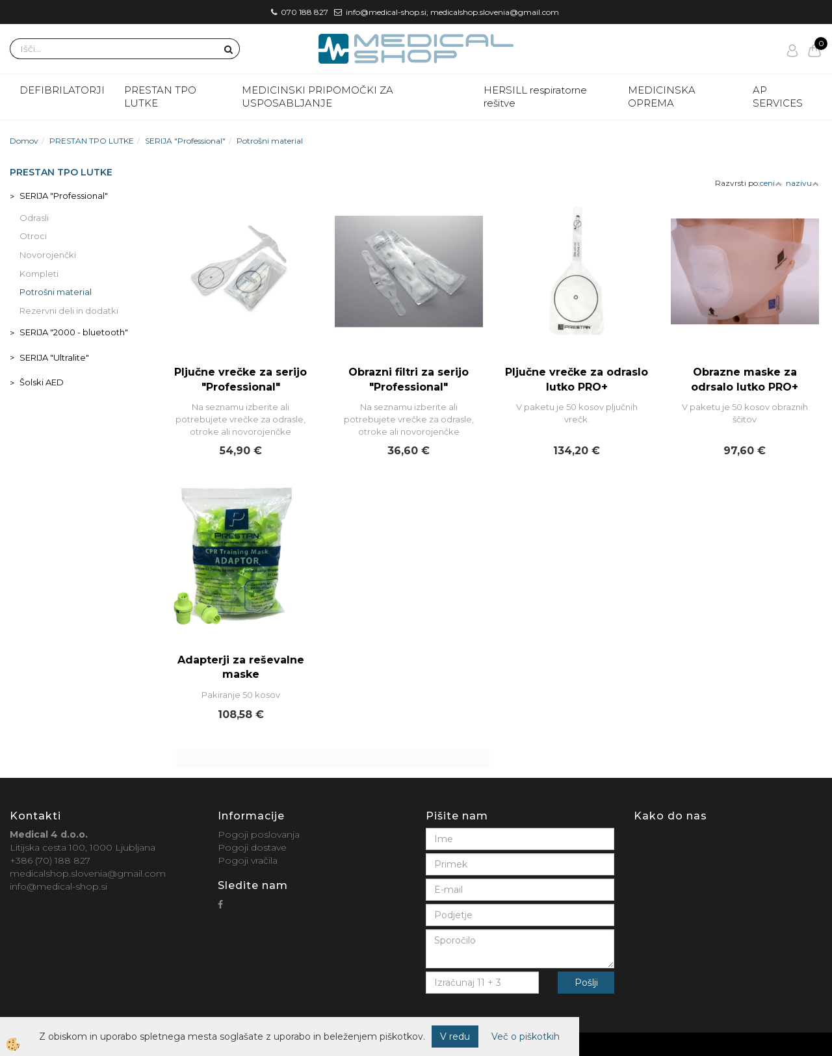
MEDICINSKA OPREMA (662, 96)
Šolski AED (42, 382)
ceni (771, 183)
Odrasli (34, 217)
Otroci (33, 236)
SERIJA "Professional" (185, 141)
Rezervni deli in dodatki (69, 310)
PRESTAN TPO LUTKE (160, 96)
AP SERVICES (778, 96)
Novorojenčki (48, 255)
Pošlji (586, 982)
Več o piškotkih (525, 1036)
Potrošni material (270, 141)
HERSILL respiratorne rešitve (535, 96)
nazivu (802, 183)
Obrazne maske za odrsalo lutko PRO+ (744, 379)
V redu (455, 1036)
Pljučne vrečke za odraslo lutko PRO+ (576, 379)
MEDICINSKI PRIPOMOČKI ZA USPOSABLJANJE (317, 96)
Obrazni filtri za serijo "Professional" (408, 379)
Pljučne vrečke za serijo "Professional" (240, 379)
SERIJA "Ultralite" (54, 357)
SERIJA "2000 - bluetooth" (74, 332)
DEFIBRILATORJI (62, 90)
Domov (24, 141)
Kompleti (39, 273)
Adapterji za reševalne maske (240, 667)
